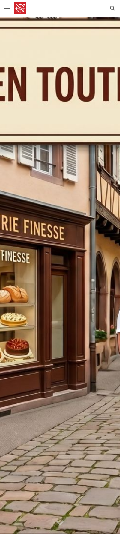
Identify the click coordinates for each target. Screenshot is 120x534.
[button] (7, 8)
